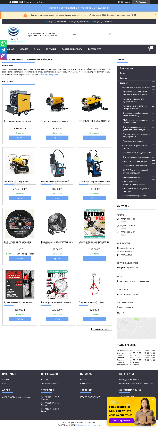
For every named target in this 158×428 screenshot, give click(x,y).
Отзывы (123, 78)
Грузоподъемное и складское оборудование (136, 135)
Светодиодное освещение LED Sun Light (136, 190)
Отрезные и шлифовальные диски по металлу (135, 114)
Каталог (24, 49)
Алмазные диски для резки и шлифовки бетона (136, 107)
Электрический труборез (134, 196)
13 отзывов (125, 2)
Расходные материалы (133, 141)
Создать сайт (29, 2)
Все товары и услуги (100, 329)
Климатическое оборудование (136, 87)
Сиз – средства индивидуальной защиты (134, 183)
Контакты (50, 49)
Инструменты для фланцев (135, 166)
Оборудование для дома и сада (137, 153)
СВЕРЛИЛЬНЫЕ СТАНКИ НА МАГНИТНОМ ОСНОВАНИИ (135, 93)
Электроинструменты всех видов (135, 146)
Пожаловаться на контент (89, 425)
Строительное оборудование (136, 157)
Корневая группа (49, 74)
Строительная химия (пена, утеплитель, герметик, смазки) (136, 128)
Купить (20, 138)
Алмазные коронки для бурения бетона (133, 100)
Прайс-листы (126, 68)
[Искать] (110, 34)
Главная (9, 49)
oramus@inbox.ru (126, 248)
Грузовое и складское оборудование (136, 383)
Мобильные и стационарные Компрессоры (135, 121)
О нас (37, 49)
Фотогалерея (94, 49)
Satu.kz (92, 423)
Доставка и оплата (72, 49)
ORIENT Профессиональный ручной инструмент (135, 171)
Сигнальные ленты (131, 177)
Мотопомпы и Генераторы (135, 161)
